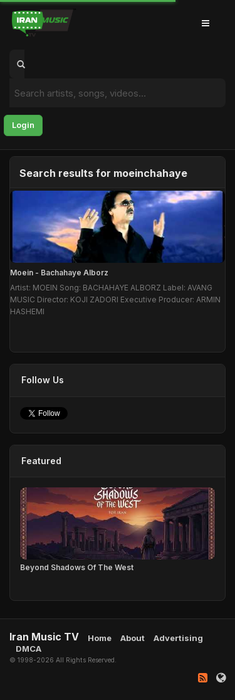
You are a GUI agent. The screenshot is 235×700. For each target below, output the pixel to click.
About (132, 638)
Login (23, 125)
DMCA (28, 649)
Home (100, 638)
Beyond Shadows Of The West (76, 567)
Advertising (178, 638)
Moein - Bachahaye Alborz (59, 272)
